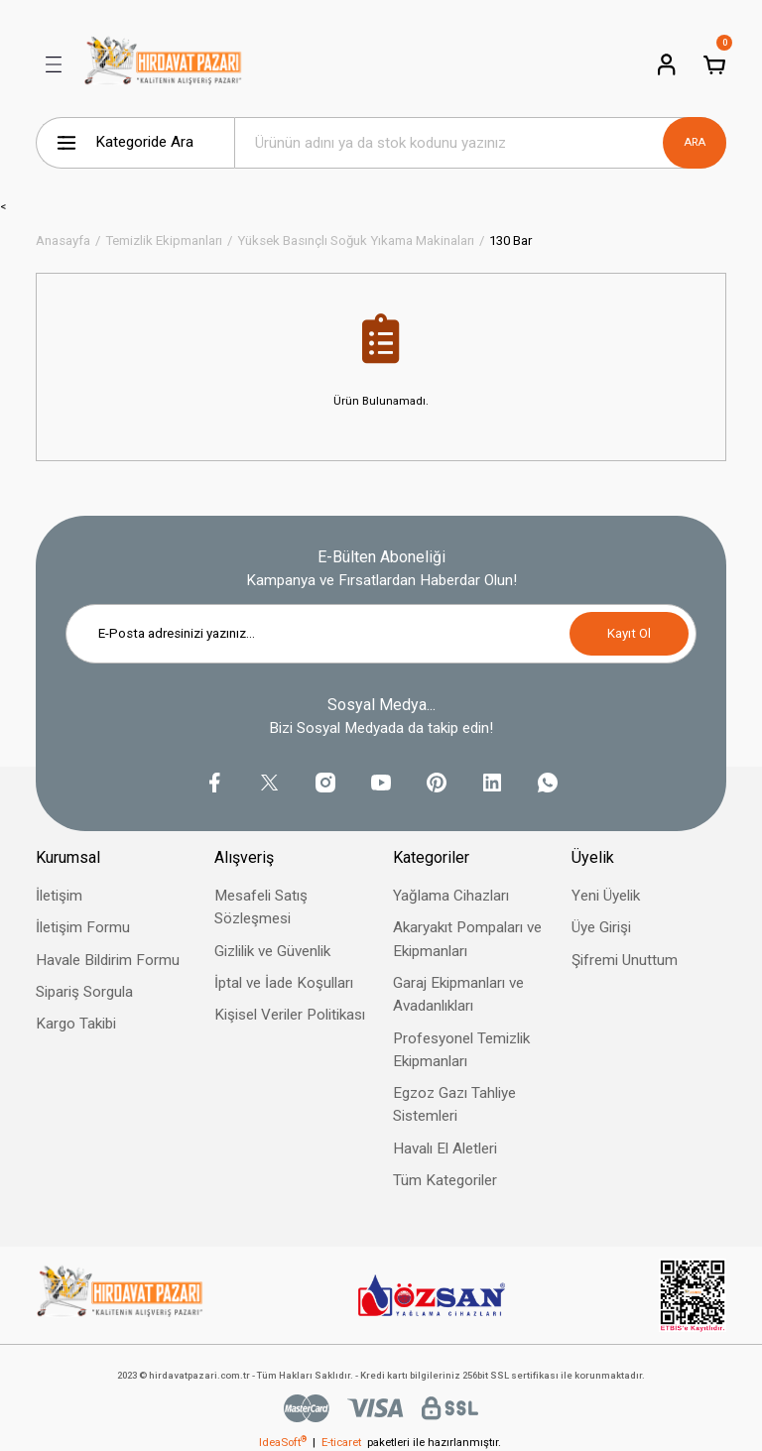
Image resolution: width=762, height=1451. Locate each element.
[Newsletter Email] (381, 634)
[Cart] (714, 64)
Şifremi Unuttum (625, 960)
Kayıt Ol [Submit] (629, 633)
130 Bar (510, 240)
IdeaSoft (283, 1442)
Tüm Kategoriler (445, 1180)
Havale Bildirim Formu (108, 960)
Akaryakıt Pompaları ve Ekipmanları (467, 938)
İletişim (59, 896)
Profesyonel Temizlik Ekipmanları (461, 1049)
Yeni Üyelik (606, 896)
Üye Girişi (601, 927)
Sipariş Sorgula (84, 992)
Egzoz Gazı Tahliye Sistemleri (454, 1104)
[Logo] (163, 64)
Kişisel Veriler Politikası (289, 1015)
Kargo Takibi (76, 1023)
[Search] (480, 143)
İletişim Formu (83, 927)
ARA (694, 142)
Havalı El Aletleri (445, 1148)
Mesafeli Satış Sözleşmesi (261, 907)
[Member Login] (667, 64)
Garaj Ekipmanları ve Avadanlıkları (458, 994)
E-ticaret (341, 1442)
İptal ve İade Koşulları (283, 983)
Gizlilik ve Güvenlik (272, 951)
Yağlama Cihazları (451, 896)
